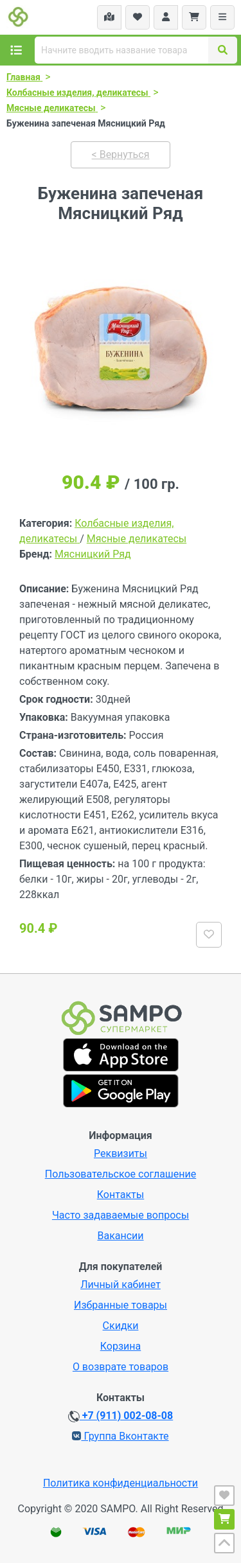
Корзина (120, 1346)
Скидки (121, 1326)
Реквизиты (120, 1153)
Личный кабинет (120, 1284)
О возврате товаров (120, 1367)
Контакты (120, 1194)
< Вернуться (121, 154)
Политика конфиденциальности (120, 1483)
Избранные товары (120, 1305)
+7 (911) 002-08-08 (120, 1415)
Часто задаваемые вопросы (120, 1215)
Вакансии (120, 1236)
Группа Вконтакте (120, 1436)
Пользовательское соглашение (121, 1174)
